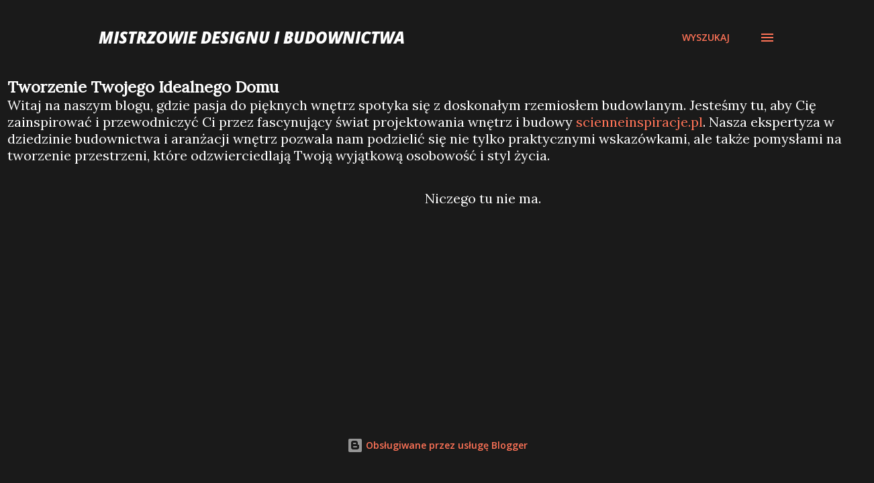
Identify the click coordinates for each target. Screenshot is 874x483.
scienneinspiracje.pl (639, 121)
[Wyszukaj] (706, 38)
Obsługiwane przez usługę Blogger (437, 445)
